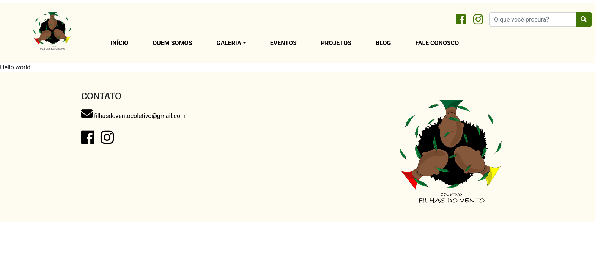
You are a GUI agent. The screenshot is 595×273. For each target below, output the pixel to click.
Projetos (336, 43)
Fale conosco (437, 43)
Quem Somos (172, 43)
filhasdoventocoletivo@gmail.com (133, 115)
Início (119, 43)
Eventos (283, 43)
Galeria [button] (229, 43)
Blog (383, 43)
